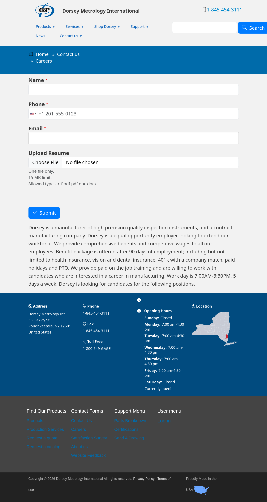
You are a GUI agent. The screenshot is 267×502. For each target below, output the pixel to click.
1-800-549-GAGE (97, 348)
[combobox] (33, 113)
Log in (164, 420)
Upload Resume (48, 152)
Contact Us (81, 420)
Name (36, 80)
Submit (48, 213)
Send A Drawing (129, 438)
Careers (78, 429)
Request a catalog (43, 446)
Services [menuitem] (71, 27)
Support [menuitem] (136, 27)
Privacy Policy (144, 479)
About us (79, 446)
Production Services (45, 429)
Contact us (68, 54)
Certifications (126, 429)
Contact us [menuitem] (68, 37)
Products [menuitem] (42, 27)
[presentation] (57, 199)
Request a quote (42, 438)
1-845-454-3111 (224, 9)
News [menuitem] (40, 35)
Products (35, 420)
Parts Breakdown (130, 420)
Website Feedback (88, 455)
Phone (36, 104)
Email (35, 128)
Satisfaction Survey (89, 438)
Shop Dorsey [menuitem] (104, 27)
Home (42, 54)
